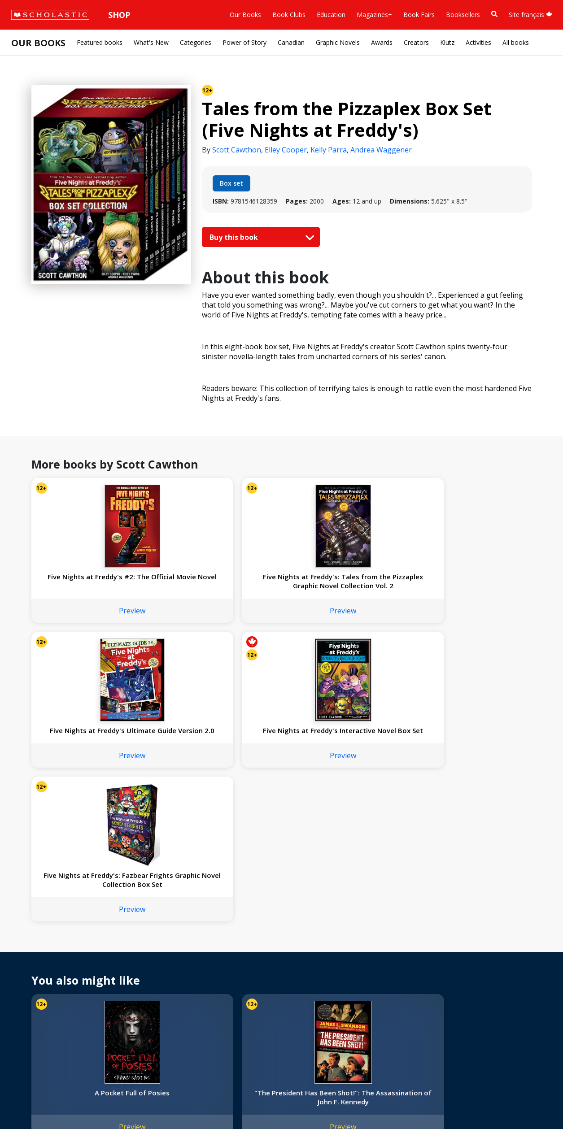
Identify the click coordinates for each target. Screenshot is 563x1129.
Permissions (141, 950)
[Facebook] (300, 941)
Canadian (291, 42)
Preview (77, 620)
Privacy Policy (66, 1102)
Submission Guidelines (48, 1036)
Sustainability (35, 1014)
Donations (31, 993)
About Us (29, 939)
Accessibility (33, 982)
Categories (195, 42)
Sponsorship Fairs (42, 1003)
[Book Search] (494, 14)
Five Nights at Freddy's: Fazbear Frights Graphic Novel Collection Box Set (483, 585)
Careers (27, 1025)
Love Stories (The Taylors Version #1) (483, 807)
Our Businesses (38, 960)
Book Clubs (289, 14)
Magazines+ (374, 14)
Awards (382, 42)
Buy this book (259, 237)
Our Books (245, 14)
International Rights (152, 939)
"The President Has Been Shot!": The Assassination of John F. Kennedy (179, 812)
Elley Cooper (286, 150)
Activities (478, 42)
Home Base (230, 939)
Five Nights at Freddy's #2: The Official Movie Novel (77, 585)
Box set (231, 183)
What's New (151, 42)
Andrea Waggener (381, 150)
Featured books (99, 42)
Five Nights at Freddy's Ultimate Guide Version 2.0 (280, 585)
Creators (416, 42)
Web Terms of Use (119, 1102)
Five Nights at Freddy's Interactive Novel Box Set (381, 585)
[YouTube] (318, 941)
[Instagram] (283, 941)
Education (331, 14)
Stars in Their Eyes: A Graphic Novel (280, 807)
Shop (119, 14)
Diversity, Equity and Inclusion (59, 971)
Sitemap (28, 1102)
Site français (530, 14)
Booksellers (463, 14)
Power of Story (244, 42)
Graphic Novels (338, 42)
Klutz (447, 42)
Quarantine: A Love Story (381, 807)
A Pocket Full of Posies (77, 807)
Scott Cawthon (236, 150)
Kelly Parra (328, 150)
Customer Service (305, 953)
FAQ (130, 960)
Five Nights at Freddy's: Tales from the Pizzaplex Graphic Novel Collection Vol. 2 (179, 585)
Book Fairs (419, 14)
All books (515, 42)
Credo (25, 950)
